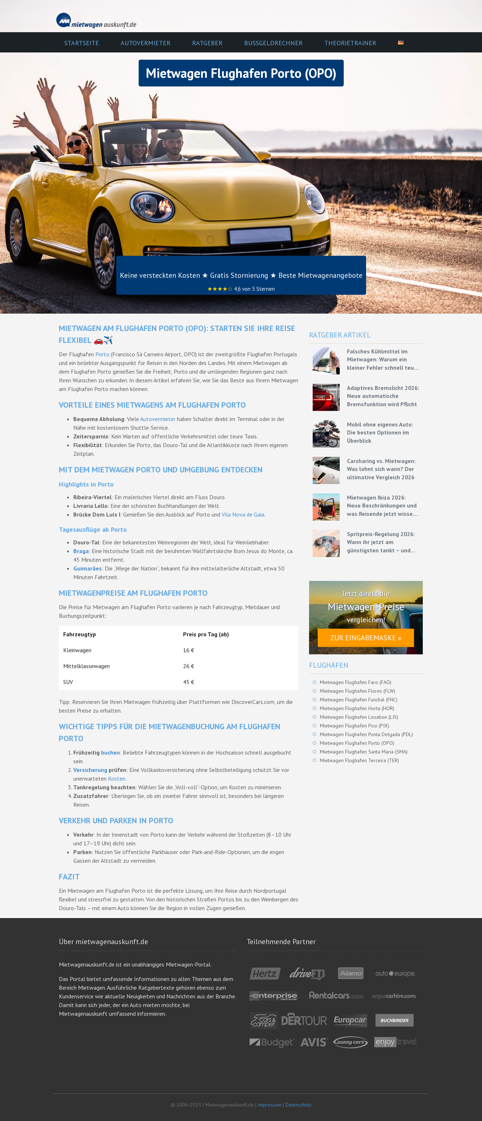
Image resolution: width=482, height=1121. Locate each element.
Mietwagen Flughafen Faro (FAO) (355, 682)
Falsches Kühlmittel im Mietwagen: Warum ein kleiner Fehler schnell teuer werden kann (383, 359)
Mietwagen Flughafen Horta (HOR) (357, 708)
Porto (102, 354)
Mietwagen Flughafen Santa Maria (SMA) (364, 751)
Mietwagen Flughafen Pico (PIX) (354, 725)
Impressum (270, 1104)
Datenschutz (299, 1104)
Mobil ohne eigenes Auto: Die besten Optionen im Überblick (380, 432)
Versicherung (90, 769)
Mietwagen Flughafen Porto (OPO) (357, 743)
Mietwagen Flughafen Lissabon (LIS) (359, 717)
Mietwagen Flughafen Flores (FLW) (357, 691)
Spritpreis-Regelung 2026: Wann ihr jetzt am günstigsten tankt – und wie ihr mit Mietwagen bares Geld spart (381, 542)
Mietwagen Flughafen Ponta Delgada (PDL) (366, 734)
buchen (110, 752)
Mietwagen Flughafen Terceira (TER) (359, 760)
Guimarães (87, 568)
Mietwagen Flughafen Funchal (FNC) (359, 699)
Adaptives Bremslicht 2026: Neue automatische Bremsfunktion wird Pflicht (383, 396)
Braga (81, 551)
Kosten (116, 778)
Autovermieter (157, 419)
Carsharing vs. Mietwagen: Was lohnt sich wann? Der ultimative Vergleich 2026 (381, 469)
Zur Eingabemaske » (365, 637)
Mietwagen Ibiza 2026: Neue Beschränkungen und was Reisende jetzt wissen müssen (382, 506)
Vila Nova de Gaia (243, 514)
